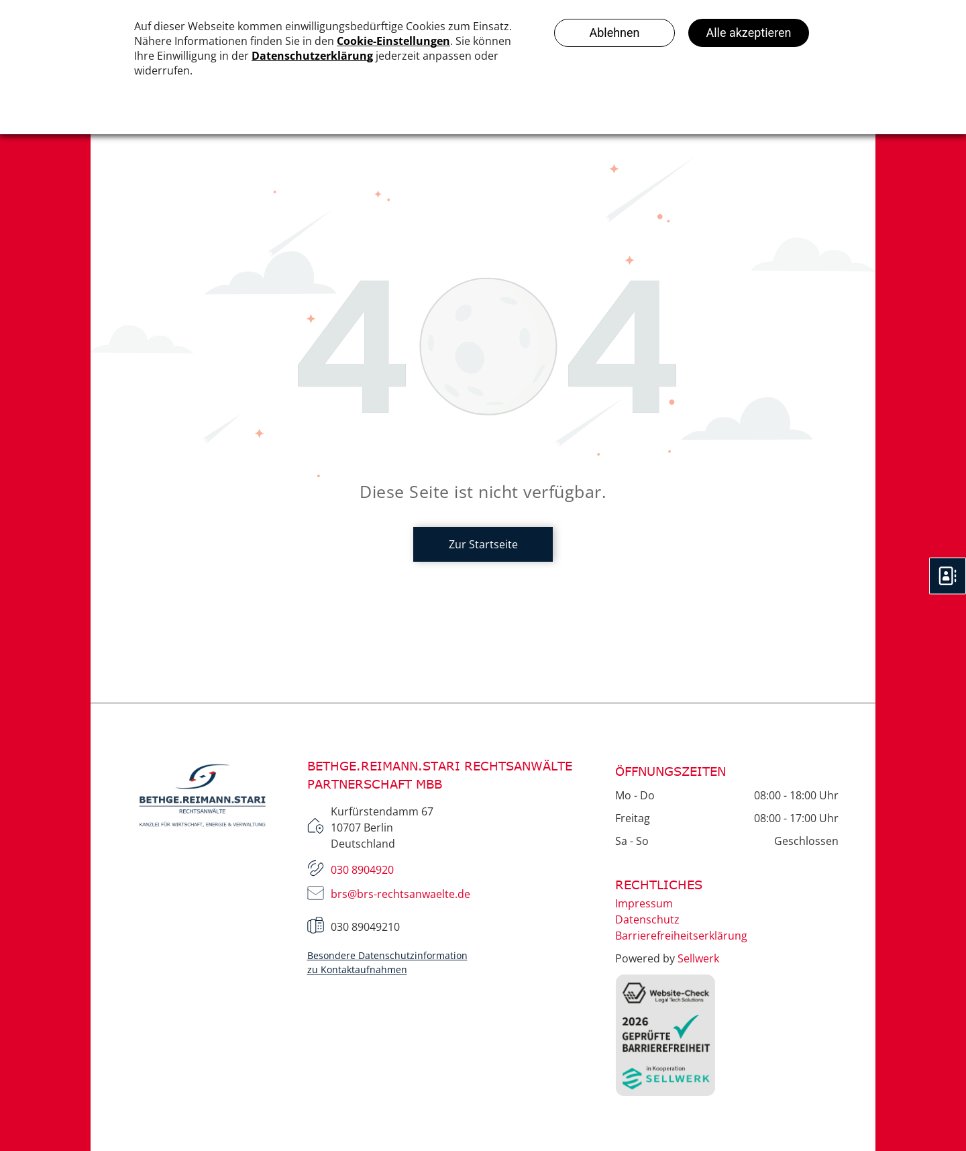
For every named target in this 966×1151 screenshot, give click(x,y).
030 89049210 (365, 926)
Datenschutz (647, 919)
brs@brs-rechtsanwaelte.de (400, 894)
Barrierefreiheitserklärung (681, 935)
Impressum (644, 903)
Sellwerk (698, 958)
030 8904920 (362, 869)
